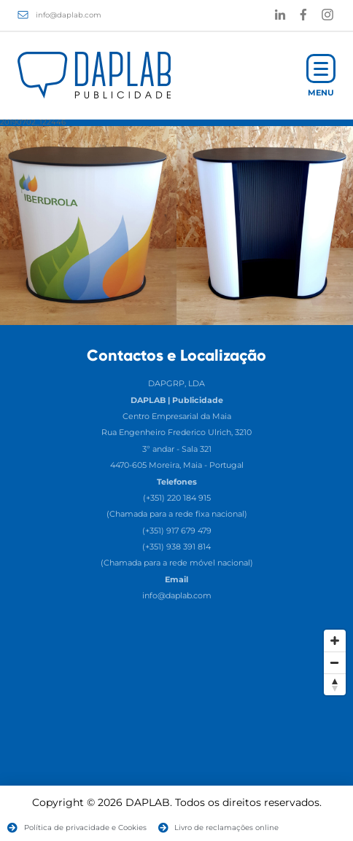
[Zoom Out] (335, 662)
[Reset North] (335, 684)
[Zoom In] (335, 641)
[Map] (176, 731)
